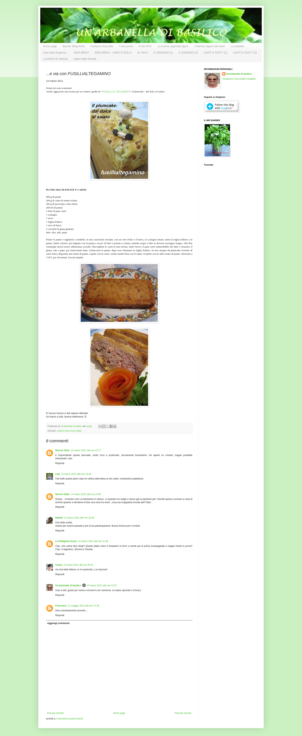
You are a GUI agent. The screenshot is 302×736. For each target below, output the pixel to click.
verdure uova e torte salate (69, 431)
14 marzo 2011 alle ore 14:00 (86, 494)
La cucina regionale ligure (173, 46)
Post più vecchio (183, 713)
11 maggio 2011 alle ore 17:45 (83, 605)
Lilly (57, 474)
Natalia (59, 517)
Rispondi (59, 463)
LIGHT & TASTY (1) (215, 52)
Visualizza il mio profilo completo (239, 79)
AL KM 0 (142, 52)
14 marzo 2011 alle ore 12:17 (86, 450)
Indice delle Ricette (85, 58)
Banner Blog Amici (74, 46)
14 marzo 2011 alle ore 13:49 (76, 474)
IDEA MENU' (81, 52)
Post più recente (55, 713)
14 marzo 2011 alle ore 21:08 (93, 541)
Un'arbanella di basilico (68, 585)
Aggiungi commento (58, 623)
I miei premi (126, 46)
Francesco (61, 605)
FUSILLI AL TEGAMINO (115, 91)
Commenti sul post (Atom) (69, 718)
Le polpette (237, 46)
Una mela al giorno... (55, 52)
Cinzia (58, 565)
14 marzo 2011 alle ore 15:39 (79, 517)
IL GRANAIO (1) (163, 52)
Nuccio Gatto (62, 450)
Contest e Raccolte (102, 46)
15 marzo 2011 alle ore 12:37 (102, 585)
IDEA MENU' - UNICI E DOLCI (113, 52)
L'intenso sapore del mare (209, 46)
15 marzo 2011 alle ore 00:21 (78, 565)
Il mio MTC (145, 46)
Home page (50, 46)
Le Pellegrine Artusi (66, 541)
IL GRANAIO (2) (188, 52)
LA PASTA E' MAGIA (55, 58)
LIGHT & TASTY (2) (245, 52)
